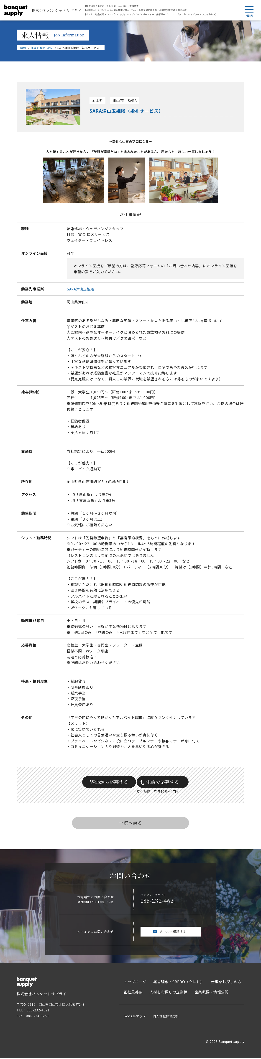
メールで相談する (172, 933)
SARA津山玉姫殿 (81, 289)
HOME (23, 48)
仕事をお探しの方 (42, 48)
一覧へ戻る (130, 823)
